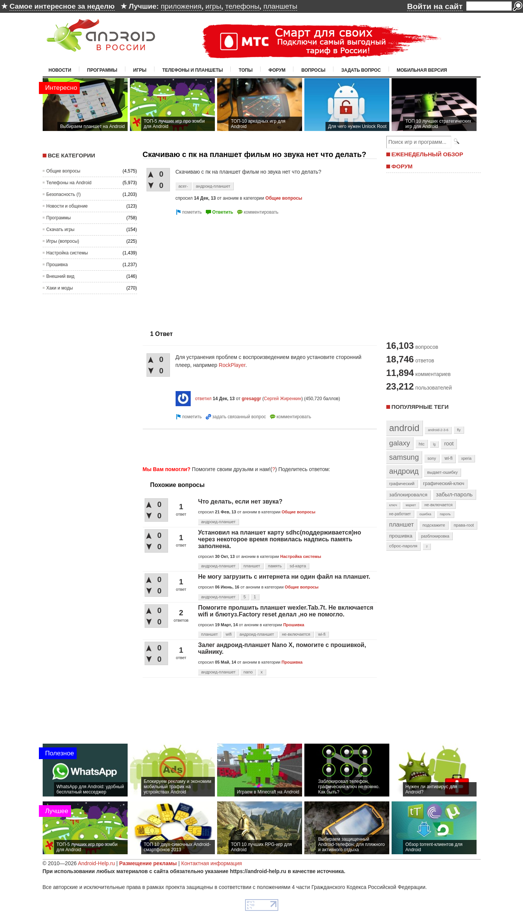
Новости (60, 70)
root (449, 444)
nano (248, 672)
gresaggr (251, 398)
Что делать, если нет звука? (240, 501)
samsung (404, 457)
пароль (445, 514)
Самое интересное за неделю (61, 6)
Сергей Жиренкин (282, 398)
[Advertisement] (206, 269)
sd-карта (298, 566)
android (404, 428)
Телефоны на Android (69, 182)
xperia (466, 458)
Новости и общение (67, 206)
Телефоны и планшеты (192, 70)
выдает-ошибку (442, 472)
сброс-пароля (403, 545)
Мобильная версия (422, 70)
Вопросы (313, 70)
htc (421, 443)
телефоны (242, 6)
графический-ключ (443, 483)
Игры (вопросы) (62, 241)
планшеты (280, 6)
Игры (140, 70)
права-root (464, 525)
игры (213, 6)
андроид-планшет (213, 186)
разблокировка (435, 536)
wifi (229, 634)
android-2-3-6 (438, 430)
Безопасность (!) (63, 194)
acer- (183, 186)
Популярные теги (420, 407)
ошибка (425, 514)
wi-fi (322, 634)
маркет (411, 505)
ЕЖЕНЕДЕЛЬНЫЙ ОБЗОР (427, 154)
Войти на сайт (435, 6)
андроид (404, 471)
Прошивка (57, 264)
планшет (252, 566)
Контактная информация (211, 863)
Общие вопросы (63, 171)
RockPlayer (232, 365)
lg (434, 444)
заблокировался (408, 495)
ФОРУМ (402, 166)
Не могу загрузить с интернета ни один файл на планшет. (284, 576)
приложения (181, 6)
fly (459, 430)
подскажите (434, 525)
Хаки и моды (59, 288)
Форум (276, 70)
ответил (203, 398)
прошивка (401, 536)
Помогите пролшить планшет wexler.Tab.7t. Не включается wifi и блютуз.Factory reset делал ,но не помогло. (285, 611)
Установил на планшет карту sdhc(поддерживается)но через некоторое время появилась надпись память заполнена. (279, 539)
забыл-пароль (454, 494)
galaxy (399, 443)
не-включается (296, 634)
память (275, 566)
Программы (102, 70)
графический (402, 483)
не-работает (400, 514)
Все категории (71, 155)
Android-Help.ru (96, 863)
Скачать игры (60, 229)
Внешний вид (60, 276)
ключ (393, 505)
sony (431, 458)
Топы (246, 70)
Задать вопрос (361, 70)
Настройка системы (67, 253)
